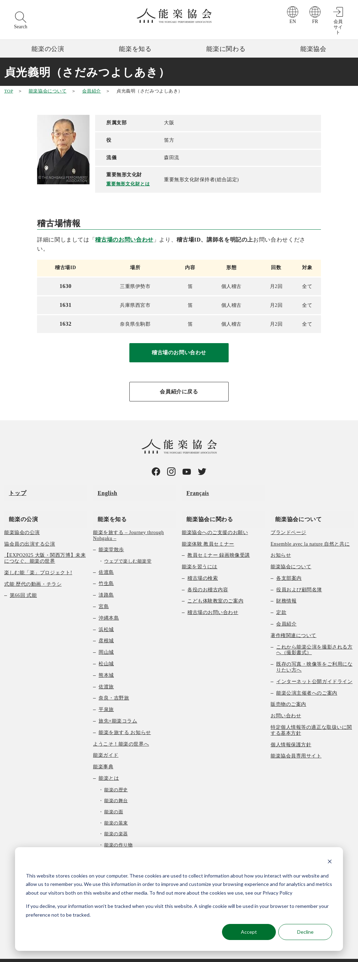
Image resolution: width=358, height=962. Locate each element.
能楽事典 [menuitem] (103, 754)
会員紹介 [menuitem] (286, 612)
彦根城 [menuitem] (106, 628)
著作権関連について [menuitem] (293, 623)
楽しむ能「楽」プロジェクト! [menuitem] (38, 560)
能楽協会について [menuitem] (294, 507)
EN (292, 21)
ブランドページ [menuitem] (288, 520)
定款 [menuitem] (281, 600)
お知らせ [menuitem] (281, 543)
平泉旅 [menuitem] (106, 697)
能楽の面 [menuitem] (113, 799)
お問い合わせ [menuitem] (286, 703)
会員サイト (338, 27)
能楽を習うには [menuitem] (199, 554)
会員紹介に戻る (179, 393)
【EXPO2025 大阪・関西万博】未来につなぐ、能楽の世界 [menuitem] (45, 546)
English (103, 490)
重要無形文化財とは (129, 183)
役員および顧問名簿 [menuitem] (299, 577)
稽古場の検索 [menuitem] (202, 566)
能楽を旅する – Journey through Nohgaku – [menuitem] (128, 523)
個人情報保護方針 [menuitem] (291, 732)
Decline (305, 932)
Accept (249, 932)
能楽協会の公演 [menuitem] (22, 520)
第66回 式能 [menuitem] (23, 583)
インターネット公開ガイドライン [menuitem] (314, 669)
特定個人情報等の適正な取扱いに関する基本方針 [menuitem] (311, 718)
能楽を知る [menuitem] (107, 507)
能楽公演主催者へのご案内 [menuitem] (306, 680)
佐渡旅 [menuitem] (106, 674)
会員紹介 (91, 91)
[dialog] (179, 899)
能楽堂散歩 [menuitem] (111, 537)
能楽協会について (47, 91)
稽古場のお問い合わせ (124, 239)
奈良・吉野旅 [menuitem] (114, 686)
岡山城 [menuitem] (106, 640)
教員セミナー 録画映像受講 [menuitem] (218, 543)
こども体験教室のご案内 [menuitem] (215, 589)
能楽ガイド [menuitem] (106, 743)
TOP (8, 91)
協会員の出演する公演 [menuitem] (29, 531)
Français (193, 490)
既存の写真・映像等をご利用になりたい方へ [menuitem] (314, 655)
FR (315, 21)
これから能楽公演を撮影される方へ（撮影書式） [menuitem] (314, 637)
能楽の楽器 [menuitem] (116, 821)
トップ (13, 490)
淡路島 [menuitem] (106, 583)
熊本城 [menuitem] (106, 663)
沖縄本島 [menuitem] (109, 606)
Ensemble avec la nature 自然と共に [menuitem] (310, 531)
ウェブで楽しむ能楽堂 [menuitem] (127, 549)
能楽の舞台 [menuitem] (116, 788)
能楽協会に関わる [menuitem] (205, 507)
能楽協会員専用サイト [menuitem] (296, 744)
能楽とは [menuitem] (109, 766)
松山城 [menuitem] (106, 651)
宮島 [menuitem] (104, 594)
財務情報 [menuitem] (286, 589)
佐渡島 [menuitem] (106, 560)
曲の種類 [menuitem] (109, 843)
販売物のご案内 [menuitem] (288, 692)
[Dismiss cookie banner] (329, 862)
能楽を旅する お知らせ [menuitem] (125, 720)
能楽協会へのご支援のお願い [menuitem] (215, 520)
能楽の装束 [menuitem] (116, 810)
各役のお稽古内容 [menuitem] (207, 577)
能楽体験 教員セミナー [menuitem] (208, 531)
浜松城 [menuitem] (106, 617)
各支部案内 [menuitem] (289, 566)
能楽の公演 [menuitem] (18, 507)
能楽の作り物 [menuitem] (118, 833)
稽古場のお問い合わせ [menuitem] (212, 600)
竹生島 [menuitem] (106, 571)
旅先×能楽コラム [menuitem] (118, 709)
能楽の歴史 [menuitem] (116, 777)
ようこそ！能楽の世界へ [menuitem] (121, 731)
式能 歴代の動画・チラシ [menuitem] (33, 572)
